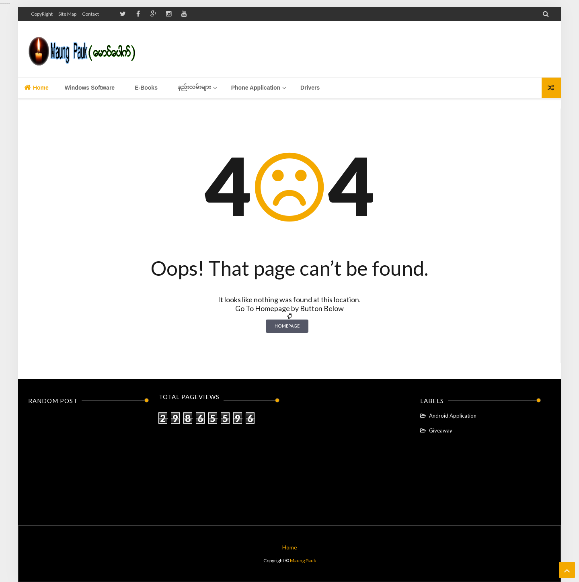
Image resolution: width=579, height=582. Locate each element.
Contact (90, 14)
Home (36, 87)
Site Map (67, 14)
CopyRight (42, 14)
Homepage (287, 325)
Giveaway (440, 430)
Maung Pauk (303, 560)
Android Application (452, 415)
